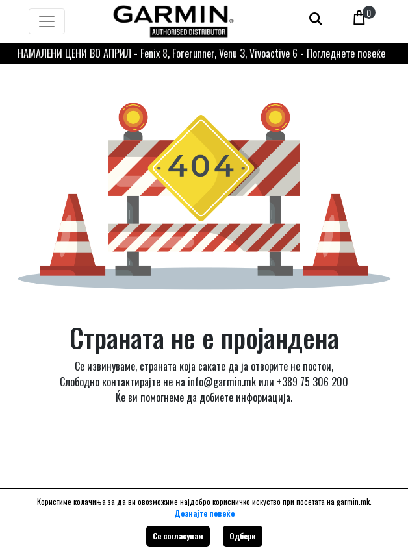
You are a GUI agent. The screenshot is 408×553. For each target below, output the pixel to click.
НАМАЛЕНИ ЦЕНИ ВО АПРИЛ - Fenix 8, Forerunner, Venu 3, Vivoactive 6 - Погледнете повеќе (201, 53)
